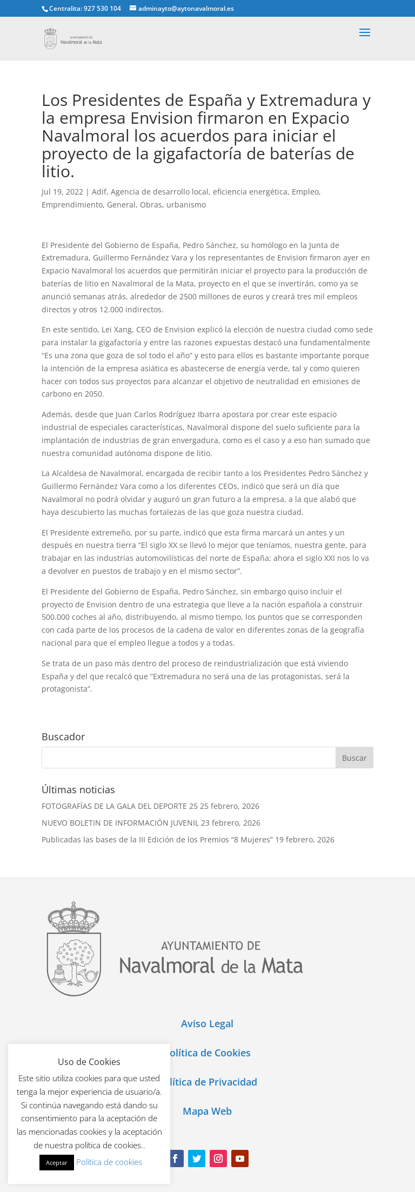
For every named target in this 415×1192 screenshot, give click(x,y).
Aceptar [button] (57, 1162)
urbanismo (186, 204)
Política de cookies (109, 1161)
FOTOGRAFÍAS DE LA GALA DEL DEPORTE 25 (120, 806)
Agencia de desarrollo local (160, 191)
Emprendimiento (72, 204)
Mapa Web (207, 1110)
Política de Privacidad (207, 1081)
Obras (151, 204)
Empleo (305, 191)
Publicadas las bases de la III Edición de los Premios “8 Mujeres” (157, 839)
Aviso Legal (207, 1023)
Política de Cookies (207, 1052)
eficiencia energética (250, 191)
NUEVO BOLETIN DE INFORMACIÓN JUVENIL (120, 823)
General (121, 204)
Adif (99, 191)
